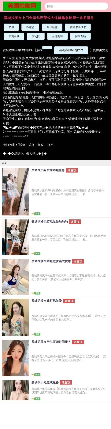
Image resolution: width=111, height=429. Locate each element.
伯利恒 (36, 36)
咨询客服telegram (71, 50)
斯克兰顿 (14, 36)
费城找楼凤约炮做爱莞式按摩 (51, 261)
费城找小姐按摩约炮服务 (48, 170)
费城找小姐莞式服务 (45, 382)
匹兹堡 (30, 27)
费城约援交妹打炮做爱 (46, 300)
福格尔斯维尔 (78, 27)
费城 (11, 27)
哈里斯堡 (52, 27)
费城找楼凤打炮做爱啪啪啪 (49, 221)
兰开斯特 (57, 36)
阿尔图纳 (80, 36)
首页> (5, 162)
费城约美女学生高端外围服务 (51, 342)
